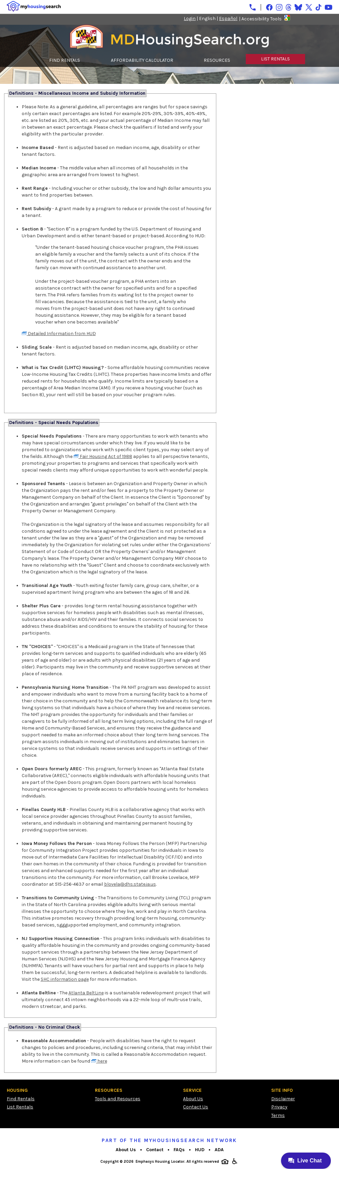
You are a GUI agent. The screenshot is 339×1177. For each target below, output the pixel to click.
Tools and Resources (117, 1099)
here (99, 1061)
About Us (193, 1099)
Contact (154, 1150)
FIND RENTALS (64, 60)
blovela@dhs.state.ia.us (130, 884)
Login (190, 18)
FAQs (179, 1150)
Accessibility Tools (261, 19)
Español (228, 18)
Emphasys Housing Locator (160, 1161)
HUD (199, 1150)
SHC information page (65, 979)
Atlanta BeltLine (86, 993)
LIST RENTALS (275, 59)
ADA (219, 1150)
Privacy (279, 1107)
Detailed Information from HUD (59, 333)
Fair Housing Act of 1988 (103, 456)
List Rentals (20, 1107)
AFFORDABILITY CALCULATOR (142, 60)
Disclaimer (283, 1099)
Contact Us (195, 1107)
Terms (278, 1115)
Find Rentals (21, 1099)
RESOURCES (217, 60)
